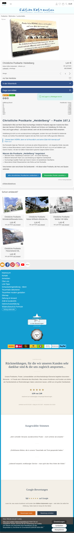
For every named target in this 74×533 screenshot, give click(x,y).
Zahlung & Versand (9, 298)
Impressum (6, 273)
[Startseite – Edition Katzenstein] (4, 2)
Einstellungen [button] (59, 522)
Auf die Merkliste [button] (9, 78)
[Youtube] (22, 264)
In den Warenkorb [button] (9, 84)
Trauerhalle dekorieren (11, 290)
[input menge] (65, 73)
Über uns (5, 281)
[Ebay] (27, 264)
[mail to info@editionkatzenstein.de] (2, 264)
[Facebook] (7, 264)
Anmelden (56, 4)
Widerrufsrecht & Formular (12, 307)
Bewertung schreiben (47, 513)
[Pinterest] (12, 264)
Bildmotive (12, 16)
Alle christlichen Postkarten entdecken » (23, 175)
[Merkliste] (59, 4)
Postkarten (4, 16)
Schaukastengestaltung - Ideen (14, 287)
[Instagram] (17, 264)
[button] (10, 4)
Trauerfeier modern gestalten (13, 293)
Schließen (59, 526)
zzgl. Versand (16, 224)
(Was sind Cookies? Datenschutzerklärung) (16, 522)
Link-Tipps (6, 284)
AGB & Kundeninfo (9, 301)
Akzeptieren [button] (59, 530)
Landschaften (21, 16)
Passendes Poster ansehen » (55, 175)
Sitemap (5, 295)
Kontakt (5, 276)
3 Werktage (9, 68)
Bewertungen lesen (26, 513)
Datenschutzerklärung (10, 304)
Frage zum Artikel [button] (9, 90)
